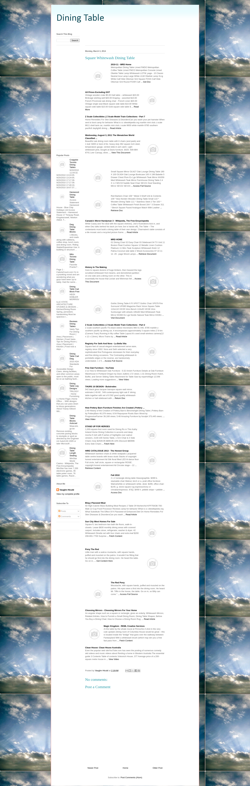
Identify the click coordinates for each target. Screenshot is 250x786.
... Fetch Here (108, 444)
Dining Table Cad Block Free (74, 289)
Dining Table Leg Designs (74, 386)
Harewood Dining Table (74, 194)
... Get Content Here (103, 561)
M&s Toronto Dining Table (73, 258)
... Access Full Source (141, 186)
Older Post (157, 768)
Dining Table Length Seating (73, 452)
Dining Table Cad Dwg (74, 356)
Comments (64, 516)
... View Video (122, 379)
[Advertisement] (125, 27)
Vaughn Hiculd (67, 490)
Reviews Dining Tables (73, 324)
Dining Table (80, 18)
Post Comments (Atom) (131, 777)
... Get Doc (146, 82)
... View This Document (119, 152)
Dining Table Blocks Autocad (73, 419)
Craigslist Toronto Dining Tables (74, 163)
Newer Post (93, 768)
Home (125, 768)
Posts (62, 511)
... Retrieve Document (146, 254)
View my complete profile (67, 494)
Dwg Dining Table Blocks (73, 228)
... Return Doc (118, 398)
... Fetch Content (114, 536)
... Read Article (114, 128)
